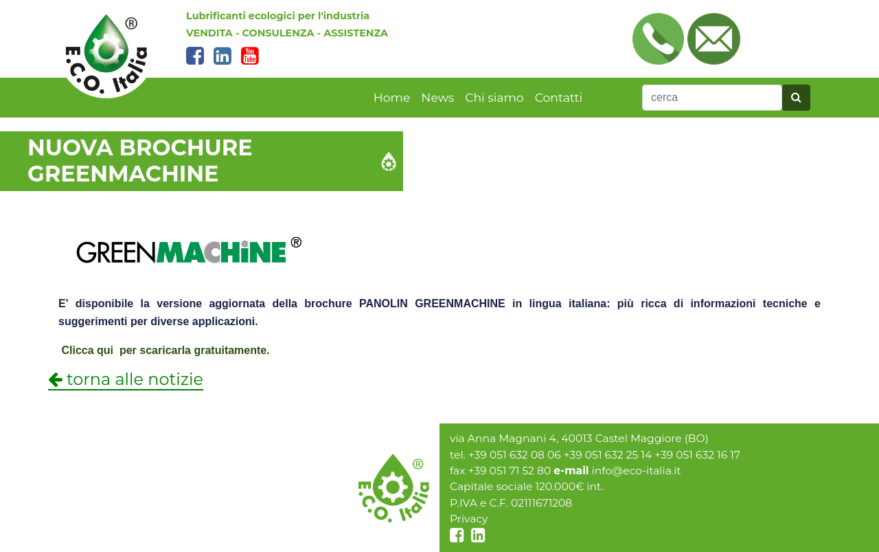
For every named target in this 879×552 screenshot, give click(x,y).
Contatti (559, 97)
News (437, 97)
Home (392, 97)
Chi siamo (494, 97)
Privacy (469, 518)
